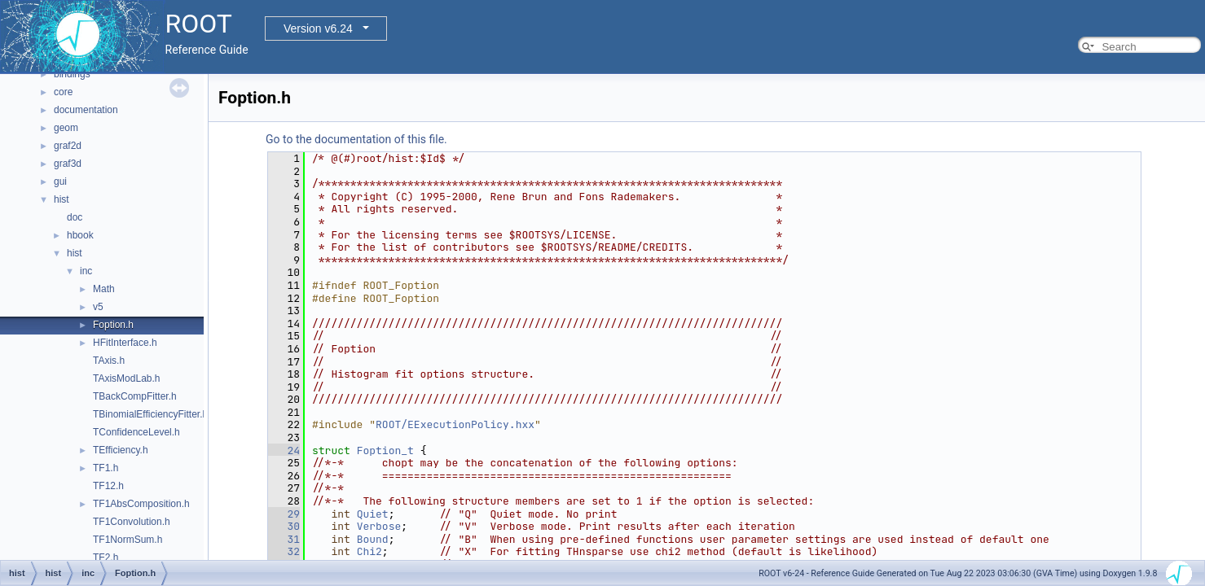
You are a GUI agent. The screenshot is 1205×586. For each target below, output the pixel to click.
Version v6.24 (318, 28)
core (63, 92)
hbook (80, 235)
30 (284, 526)
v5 (98, 307)
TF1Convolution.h (131, 521)
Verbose (379, 526)
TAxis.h (109, 360)
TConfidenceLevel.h (136, 432)
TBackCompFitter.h (135, 396)
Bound (373, 539)
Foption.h (113, 324)
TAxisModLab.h (126, 378)
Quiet (373, 514)
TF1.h (105, 468)
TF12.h (108, 486)
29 (284, 514)
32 (284, 551)
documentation (86, 110)
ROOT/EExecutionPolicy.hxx (455, 424)
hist (61, 199)
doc (74, 217)
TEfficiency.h (120, 450)
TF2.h (105, 557)
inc (86, 271)
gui (60, 181)
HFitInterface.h (125, 342)
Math (104, 289)
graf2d (67, 145)
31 (284, 539)
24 (284, 450)
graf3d (67, 163)
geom (66, 127)
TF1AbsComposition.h (141, 503)
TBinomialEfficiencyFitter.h (150, 414)
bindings (72, 74)
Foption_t (385, 450)
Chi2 (369, 551)
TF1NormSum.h (127, 539)
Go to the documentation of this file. (356, 139)
